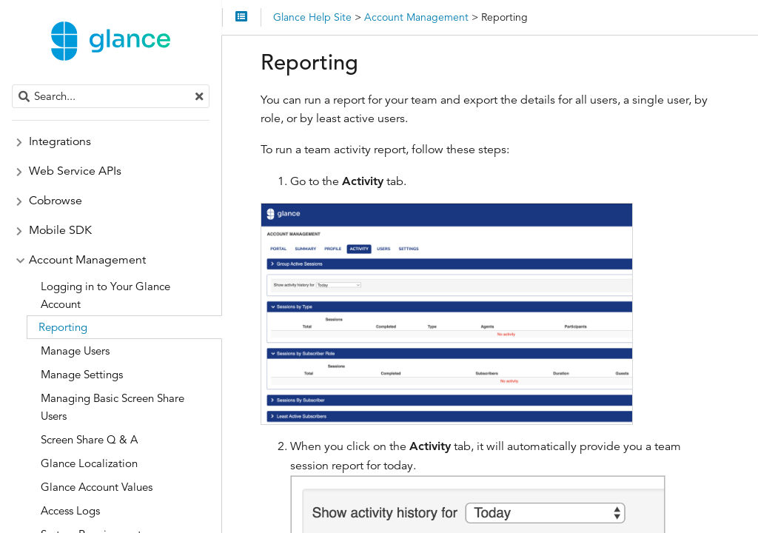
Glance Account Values (96, 487)
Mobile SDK (60, 230)
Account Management (87, 259)
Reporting (62, 327)
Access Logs (70, 510)
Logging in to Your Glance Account (105, 295)
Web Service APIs (75, 171)
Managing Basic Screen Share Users (112, 407)
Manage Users (75, 350)
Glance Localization (89, 463)
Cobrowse (55, 200)
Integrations (60, 141)
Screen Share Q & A (89, 439)
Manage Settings (82, 374)
